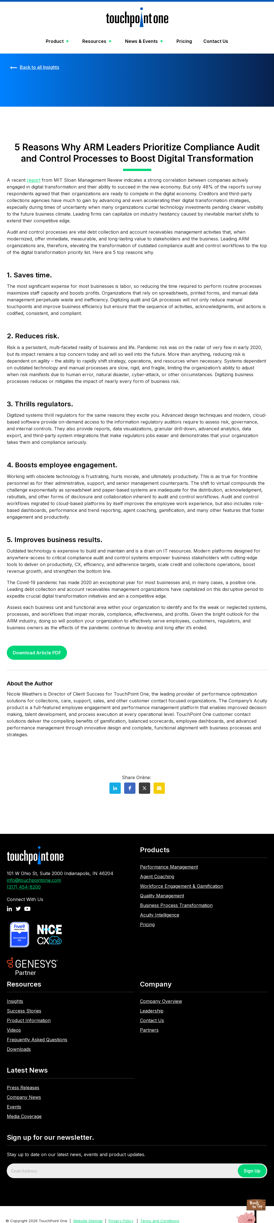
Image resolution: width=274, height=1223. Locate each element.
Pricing (184, 41)
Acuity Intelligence (159, 915)
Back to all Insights (39, 67)
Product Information (29, 1020)
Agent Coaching (157, 876)
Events (14, 1107)
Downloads (19, 1049)
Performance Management (169, 867)
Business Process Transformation (176, 905)
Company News (24, 1097)
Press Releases (23, 1087)
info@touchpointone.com (34, 880)
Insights (15, 1001)
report (33, 180)
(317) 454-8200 (24, 887)
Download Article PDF (37, 653)
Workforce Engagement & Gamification (181, 886)
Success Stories (24, 1011)
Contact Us (215, 41)
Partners (149, 1030)
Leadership (151, 1011)
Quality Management (162, 895)
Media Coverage (24, 1116)
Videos (14, 1030)
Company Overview (161, 1001)
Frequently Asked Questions (37, 1039)
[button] (58, 41)
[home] (137, 18)
